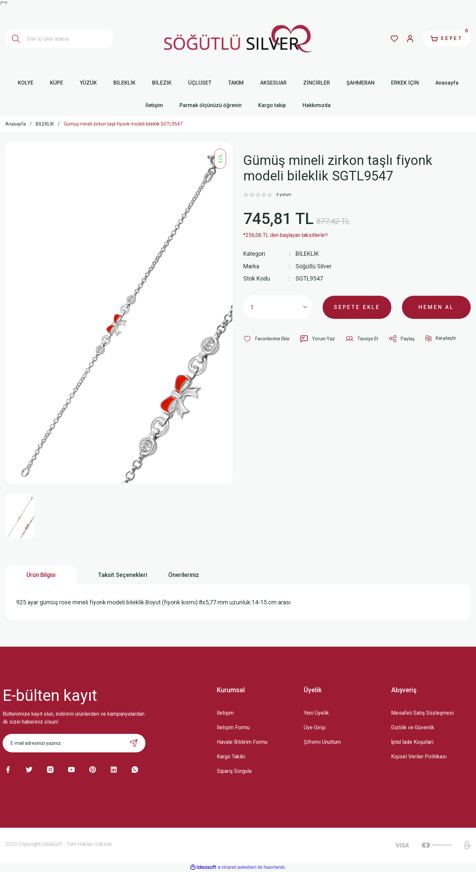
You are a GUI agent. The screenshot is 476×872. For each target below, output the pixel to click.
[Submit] (133, 743)
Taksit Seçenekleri (122, 574)
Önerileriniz (183, 574)
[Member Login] (409, 39)
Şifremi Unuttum (322, 742)
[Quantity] (277, 307)
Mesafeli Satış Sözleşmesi (422, 713)
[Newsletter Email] (74, 743)
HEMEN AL (436, 306)
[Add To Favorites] (267, 338)
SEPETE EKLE (357, 306)
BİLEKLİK (307, 253)
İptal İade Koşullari (412, 742)
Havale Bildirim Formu (242, 742)
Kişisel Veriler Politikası (419, 756)
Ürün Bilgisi (41, 574)
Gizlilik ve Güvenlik (412, 727)
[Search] (59, 38)
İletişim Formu (233, 727)
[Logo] (238, 39)
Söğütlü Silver (314, 265)
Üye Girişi (315, 727)
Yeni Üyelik (316, 713)
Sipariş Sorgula (234, 771)
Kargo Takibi (231, 756)
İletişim (225, 713)
